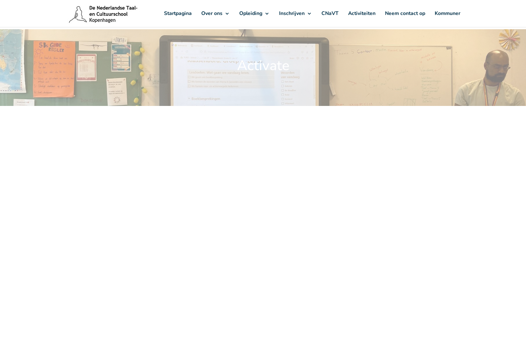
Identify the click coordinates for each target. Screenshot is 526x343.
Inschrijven (292, 14)
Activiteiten (362, 14)
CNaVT (330, 14)
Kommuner (447, 14)
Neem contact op (405, 14)
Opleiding (250, 14)
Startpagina (178, 14)
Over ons (211, 14)
